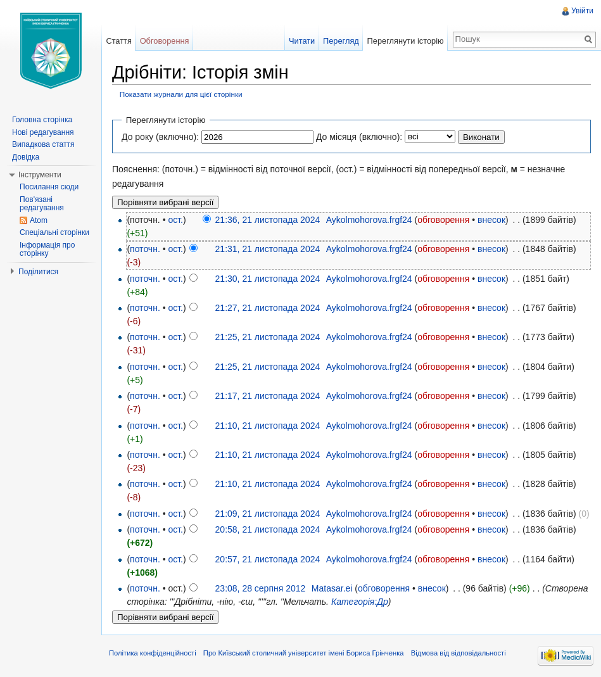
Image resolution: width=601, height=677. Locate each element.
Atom (38, 220)
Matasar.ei (332, 588)
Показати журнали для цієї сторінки (181, 94)
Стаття (118, 41)
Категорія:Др (359, 602)
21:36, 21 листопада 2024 (267, 220)
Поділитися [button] (38, 271)
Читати (302, 41)
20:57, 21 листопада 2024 (267, 559)
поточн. (145, 249)
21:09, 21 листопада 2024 (267, 514)
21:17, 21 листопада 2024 (267, 396)
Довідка (25, 157)
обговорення (443, 220)
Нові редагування (43, 132)
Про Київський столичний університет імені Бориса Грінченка (303, 653)
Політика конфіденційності (152, 653)
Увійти (582, 10)
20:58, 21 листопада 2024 (267, 529)
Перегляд (341, 41)
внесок (491, 220)
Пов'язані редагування (42, 204)
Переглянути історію (405, 41)
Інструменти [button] (39, 174)
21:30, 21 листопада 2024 (267, 279)
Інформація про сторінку (47, 249)
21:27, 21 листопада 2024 (267, 308)
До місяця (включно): (359, 137)
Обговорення (164, 41)
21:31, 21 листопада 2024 (267, 249)
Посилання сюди (49, 186)
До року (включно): (160, 137)
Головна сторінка (42, 119)
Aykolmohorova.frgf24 (369, 220)
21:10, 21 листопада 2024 (267, 426)
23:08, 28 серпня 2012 (260, 588)
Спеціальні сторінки (54, 232)
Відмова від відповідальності (458, 653)
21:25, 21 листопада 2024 (267, 337)
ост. (175, 220)
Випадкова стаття (43, 144)
